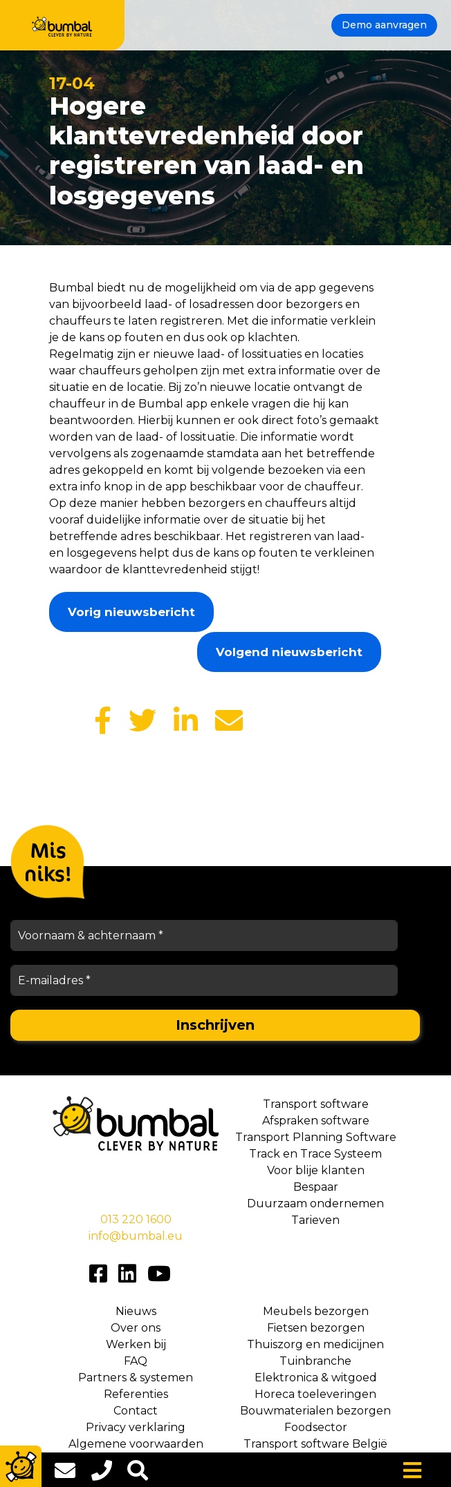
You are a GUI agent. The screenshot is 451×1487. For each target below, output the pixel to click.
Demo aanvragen (384, 25)
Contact (135, 1410)
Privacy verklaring (135, 1427)
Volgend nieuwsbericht (289, 652)
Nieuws (136, 1311)
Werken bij (136, 1344)
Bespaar (315, 1186)
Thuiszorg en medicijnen (315, 1344)
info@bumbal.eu (136, 1236)
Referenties (136, 1394)
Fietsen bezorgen (316, 1327)
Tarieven (315, 1220)
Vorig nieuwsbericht (131, 612)
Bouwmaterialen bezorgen (315, 1410)
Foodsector (315, 1427)
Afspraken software (315, 1120)
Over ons (135, 1327)
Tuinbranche (315, 1361)
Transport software (316, 1104)
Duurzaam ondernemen (315, 1203)
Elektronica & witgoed (316, 1377)
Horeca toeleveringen (315, 1394)
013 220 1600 (136, 1219)
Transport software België (315, 1443)
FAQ (135, 1361)
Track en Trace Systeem (315, 1153)
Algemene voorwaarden (135, 1443)
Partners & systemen (135, 1377)
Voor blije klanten (316, 1170)
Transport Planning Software (315, 1137)
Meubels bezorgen (316, 1311)
